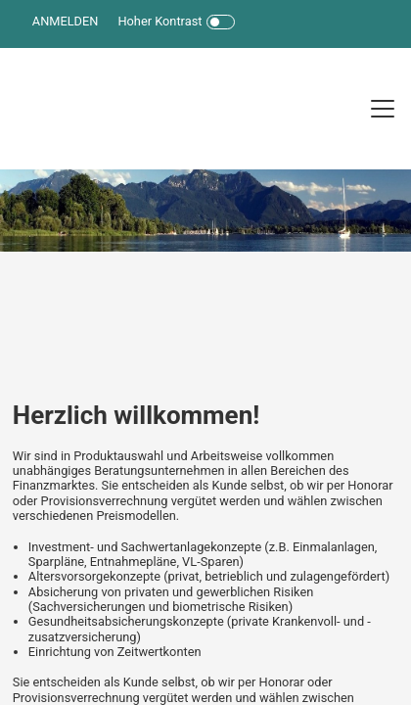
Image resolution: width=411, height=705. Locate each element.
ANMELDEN (65, 21)
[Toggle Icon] (220, 21)
